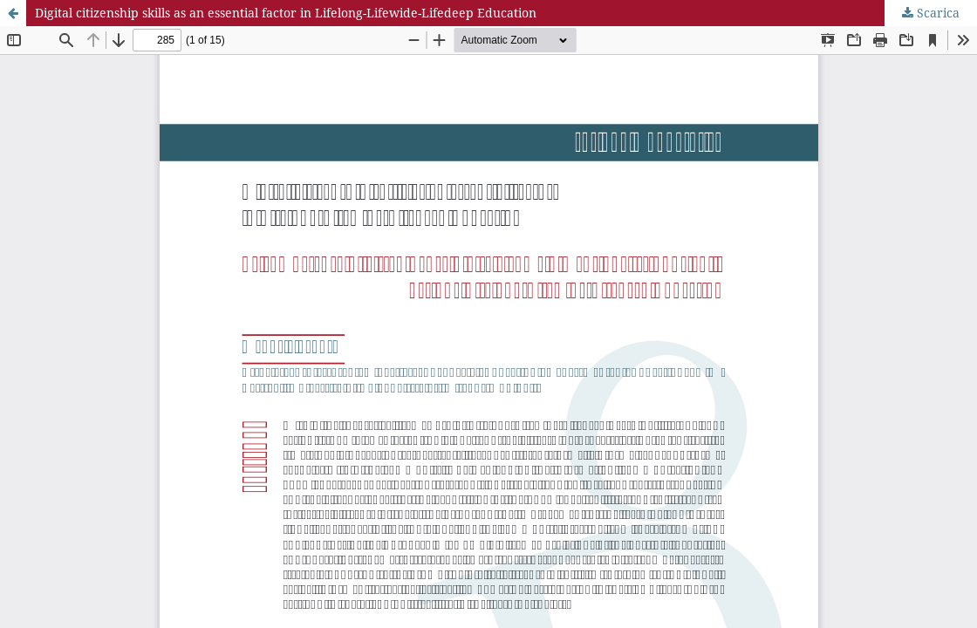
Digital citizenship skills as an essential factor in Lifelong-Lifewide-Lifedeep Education (285, 12)
